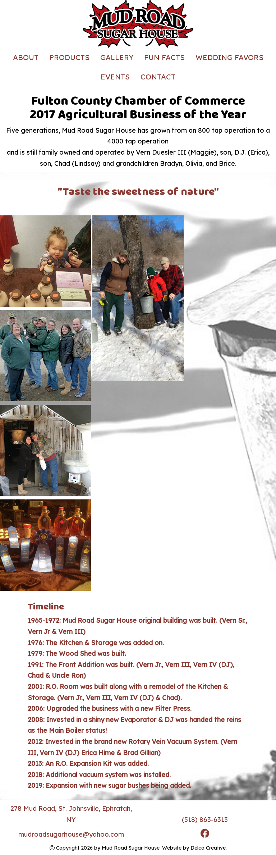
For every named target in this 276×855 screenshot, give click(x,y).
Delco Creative (208, 848)
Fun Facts (164, 57)
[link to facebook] (205, 834)
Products (69, 57)
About (25, 57)
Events (115, 76)
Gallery (116, 57)
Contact (158, 76)
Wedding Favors (229, 57)
